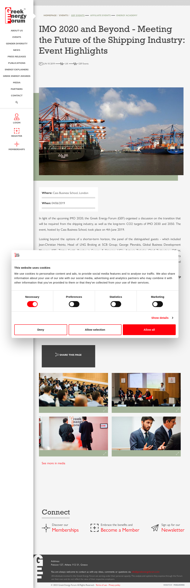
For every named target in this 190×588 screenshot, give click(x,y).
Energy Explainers (17, 69)
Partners (17, 89)
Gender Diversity (16, 43)
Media (16, 82)
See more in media (53, 463)
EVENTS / (64, 15)
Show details (160, 317)
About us (17, 30)
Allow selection (95, 329)
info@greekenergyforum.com (145, 571)
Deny (40, 329)
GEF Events (78, 15)
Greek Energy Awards (16, 76)
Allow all (149, 329)
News (16, 50)
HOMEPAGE (50, 15)
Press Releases (17, 56)
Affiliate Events (100, 15)
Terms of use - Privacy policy (108, 585)
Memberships (65, 529)
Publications (16, 63)
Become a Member (120, 529)
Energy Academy (126, 15)
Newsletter (172, 529)
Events (16, 37)
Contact (16, 95)
